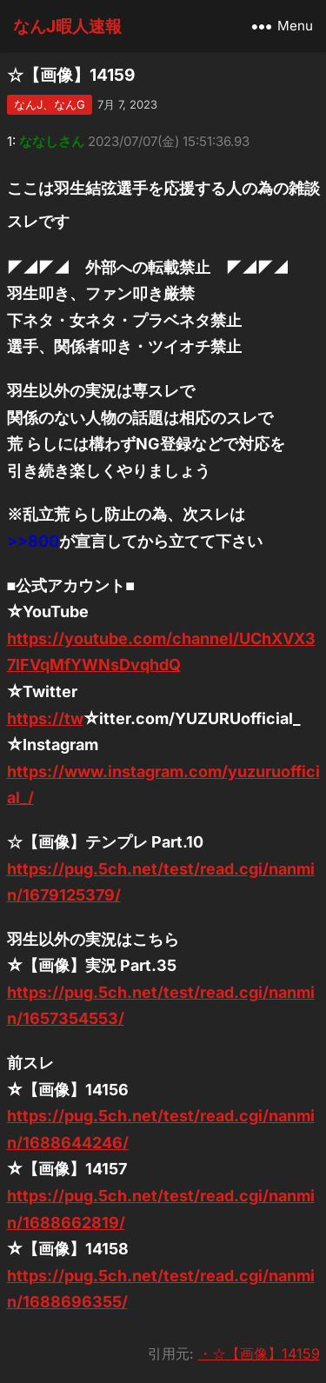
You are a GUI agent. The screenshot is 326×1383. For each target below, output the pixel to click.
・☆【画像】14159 (259, 1353)
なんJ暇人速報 (67, 26)
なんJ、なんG (49, 104)
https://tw (45, 718)
